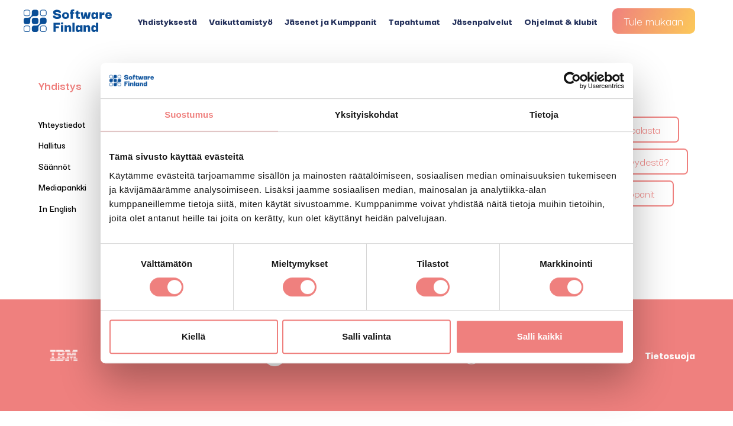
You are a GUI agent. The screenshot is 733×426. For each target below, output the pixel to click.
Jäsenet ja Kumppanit (331, 21)
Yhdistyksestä (167, 21)
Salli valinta (366, 336)
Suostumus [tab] (189, 114)
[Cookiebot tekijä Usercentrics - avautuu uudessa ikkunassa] (572, 80)
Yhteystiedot (61, 124)
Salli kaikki (540, 336)
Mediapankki (62, 186)
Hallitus (52, 144)
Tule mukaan (653, 21)
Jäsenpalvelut (482, 21)
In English (57, 208)
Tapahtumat (414, 21)
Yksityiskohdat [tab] (366, 114)
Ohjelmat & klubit (561, 21)
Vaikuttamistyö (241, 21)
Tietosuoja (670, 355)
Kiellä (193, 336)
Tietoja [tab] (543, 114)
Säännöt (54, 166)
